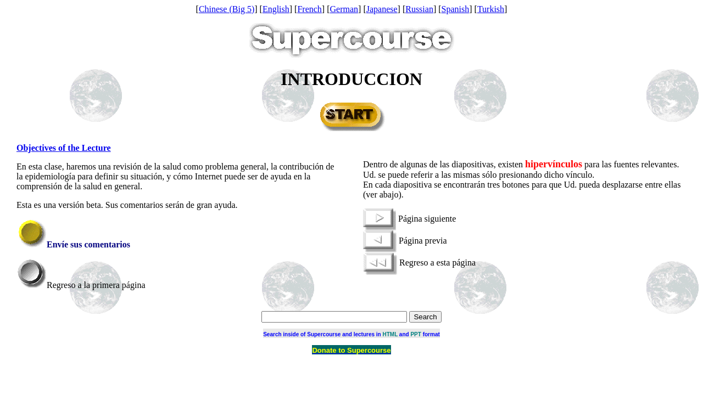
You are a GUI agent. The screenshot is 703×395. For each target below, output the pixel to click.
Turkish (490, 9)
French (309, 9)
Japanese (382, 9)
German (344, 9)
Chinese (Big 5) (226, 9)
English (276, 9)
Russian (419, 9)
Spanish (456, 9)
